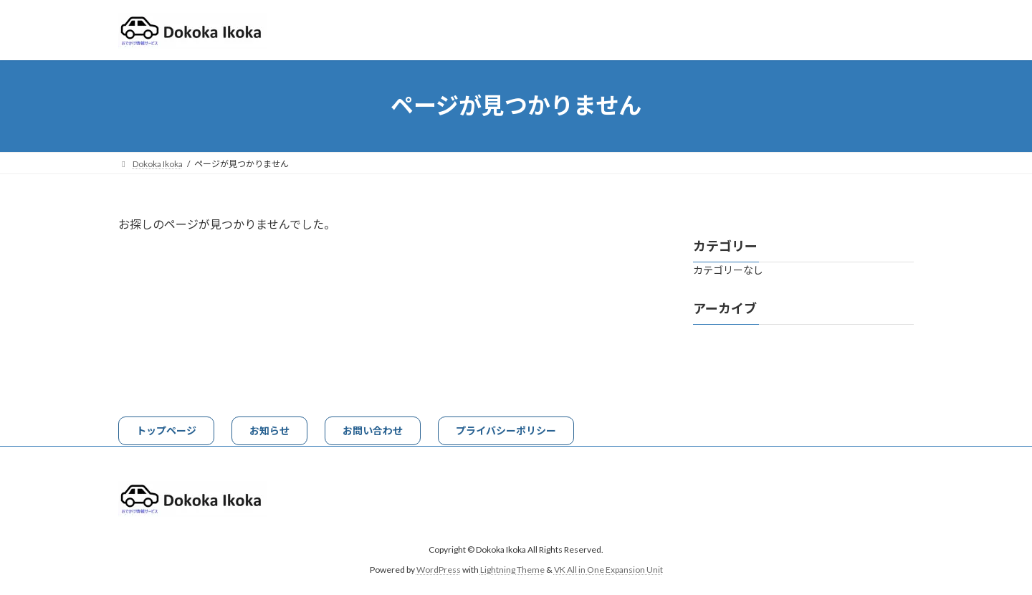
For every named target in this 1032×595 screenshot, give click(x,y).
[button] (166, 430)
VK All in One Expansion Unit (608, 569)
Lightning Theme (512, 569)
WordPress (438, 569)
